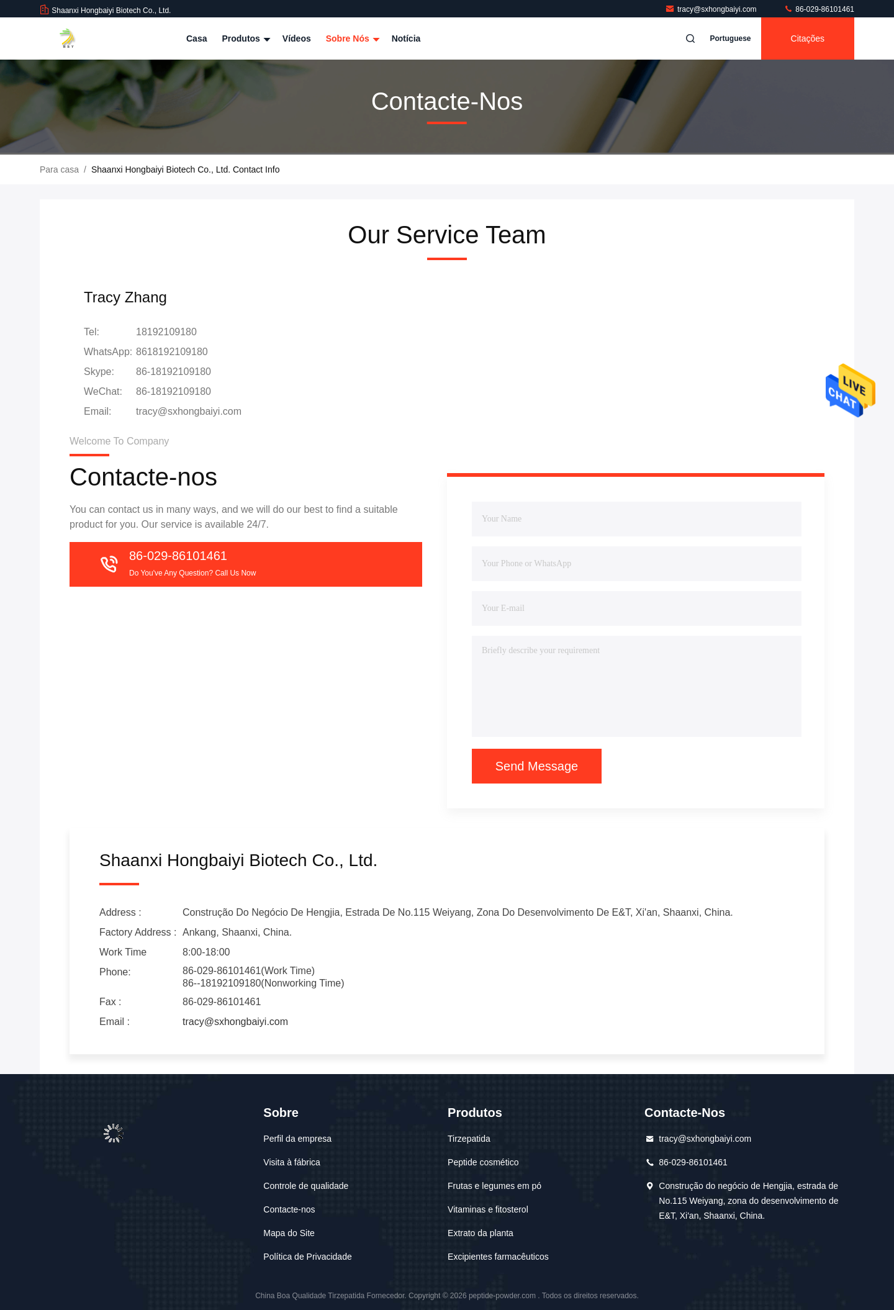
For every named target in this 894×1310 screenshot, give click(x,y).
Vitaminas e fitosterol (488, 1209)
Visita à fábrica (291, 1162)
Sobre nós (351, 38)
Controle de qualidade (305, 1186)
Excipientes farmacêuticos (498, 1257)
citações (807, 38)
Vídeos (296, 38)
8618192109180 (172, 351)
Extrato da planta (480, 1233)
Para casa (59, 169)
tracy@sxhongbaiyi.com (712, 9)
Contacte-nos (289, 1209)
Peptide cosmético (483, 1162)
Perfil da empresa (297, 1139)
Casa (196, 38)
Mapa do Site (289, 1233)
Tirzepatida (469, 1139)
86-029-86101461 (818, 9)
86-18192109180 (173, 371)
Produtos (244, 38)
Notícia (406, 38)
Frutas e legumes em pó (494, 1186)
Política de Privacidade (307, 1257)
